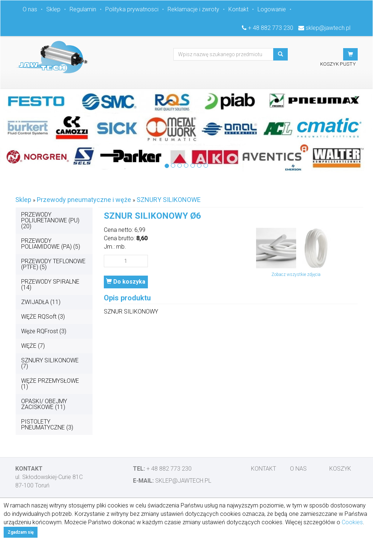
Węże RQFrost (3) (43, 331)
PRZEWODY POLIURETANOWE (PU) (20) (50, 220)
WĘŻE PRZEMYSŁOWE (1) (50, 383)
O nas (30, 9)
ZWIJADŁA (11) (40, 302)
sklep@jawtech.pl (328, 27)
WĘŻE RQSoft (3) (43, 316)
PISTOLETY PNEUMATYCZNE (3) (47, 424)
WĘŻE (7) (33, 345)
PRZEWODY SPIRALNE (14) (50, 284)
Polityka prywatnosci (131, 9)
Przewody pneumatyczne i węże (84, 199)
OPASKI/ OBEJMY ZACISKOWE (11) (44, 404)
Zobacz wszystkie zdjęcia (296, 274)
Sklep (53, 9)
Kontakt (238, 9)
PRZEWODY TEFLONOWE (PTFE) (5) (53, 264)
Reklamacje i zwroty (193, 9)
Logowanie (272, 9)
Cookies (352, 522)
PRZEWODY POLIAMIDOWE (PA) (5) (50, 243)
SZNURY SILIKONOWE (169, 199)
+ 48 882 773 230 (270, 27)
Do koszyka (125, 281)
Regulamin (83, 9)
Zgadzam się (21, 532)
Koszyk (340, 468)
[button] (350, 54)
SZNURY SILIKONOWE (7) (50, 363)
